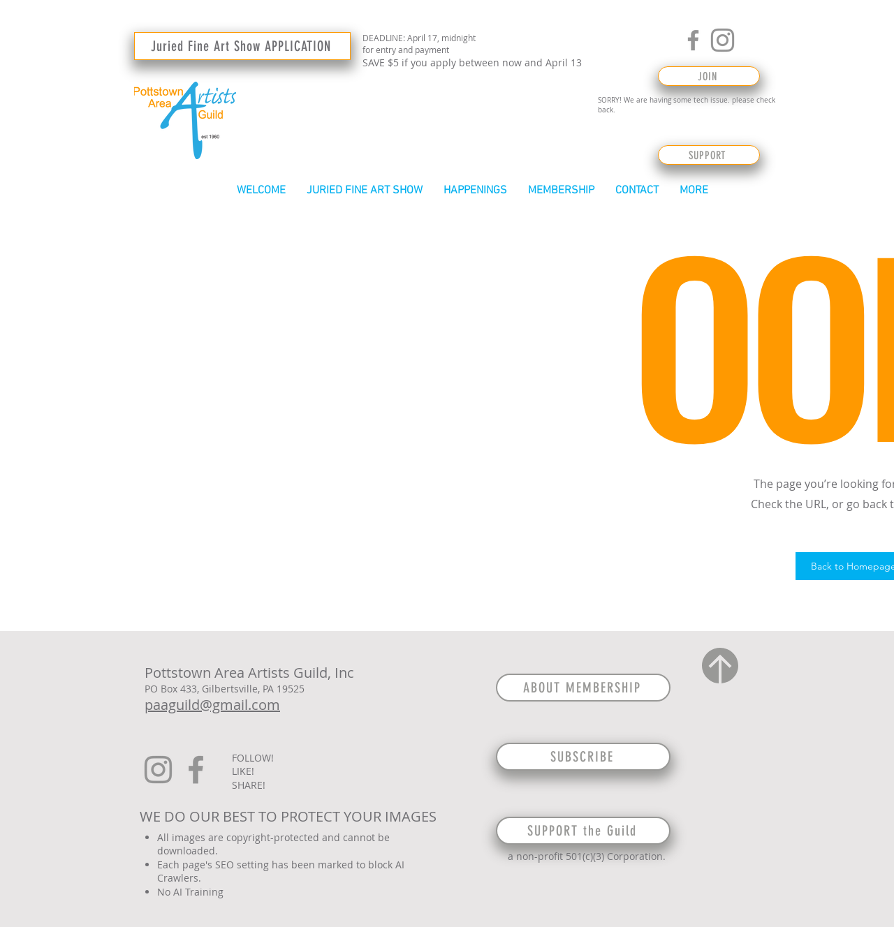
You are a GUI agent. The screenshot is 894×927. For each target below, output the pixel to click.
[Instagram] (722, 40)
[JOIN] (709, 76)
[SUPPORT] (709, 155)
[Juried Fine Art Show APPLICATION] (242, 46)
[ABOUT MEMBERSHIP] (583, 688)
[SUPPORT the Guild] (583, 831)
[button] (364, 191)
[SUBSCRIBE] (583, 757)
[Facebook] (693, 40)
